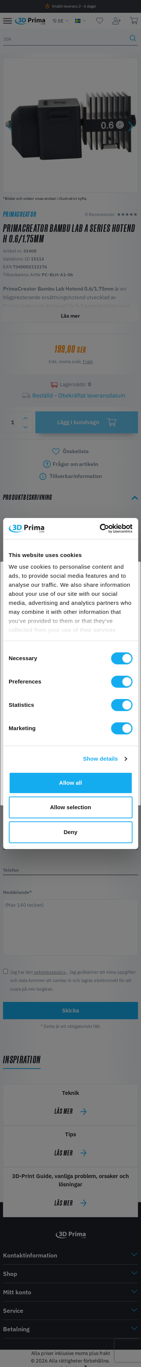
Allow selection (70, 807)
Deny (70, 832)
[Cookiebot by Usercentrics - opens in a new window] (100, 528)
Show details (100, 758)
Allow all (70, 782)
